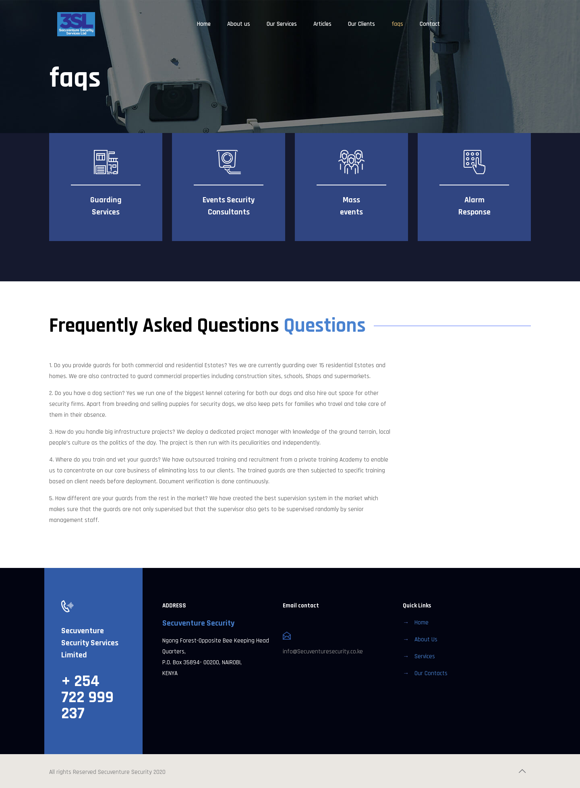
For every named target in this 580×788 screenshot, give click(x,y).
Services (424, 656)
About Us (425, 639)
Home (421, 622)
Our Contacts (430, 673)
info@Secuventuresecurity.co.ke (323, 651)
